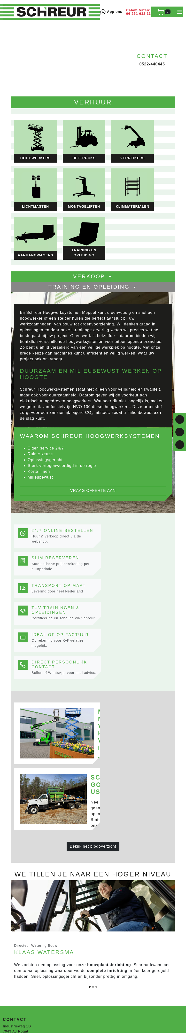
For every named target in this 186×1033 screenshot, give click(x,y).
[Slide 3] (96, 763)
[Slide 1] (90, 763)
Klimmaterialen (16, 954)
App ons (111, 12)
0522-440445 (152, 64)
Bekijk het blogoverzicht (93, 616)
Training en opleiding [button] (93, 216)
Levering (10, 842)
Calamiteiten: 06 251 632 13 (138, 11)
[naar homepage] (51, 12)
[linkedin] (179, 432)
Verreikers (12, 944)
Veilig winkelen (16, 847)
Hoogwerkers (14, 934)
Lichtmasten (13, 949)
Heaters (9, 959)
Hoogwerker (13, 975)
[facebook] (179, 419)
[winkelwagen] (163, 12)
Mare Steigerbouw (18, 905)
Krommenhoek (15, 916)
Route (9, 830)
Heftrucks (11, 939)
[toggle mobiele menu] (179, 12)
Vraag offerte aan (93, 403)
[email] (179, 444)
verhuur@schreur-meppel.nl (27, 818)
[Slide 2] (93, 763)
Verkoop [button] (93, 205)
